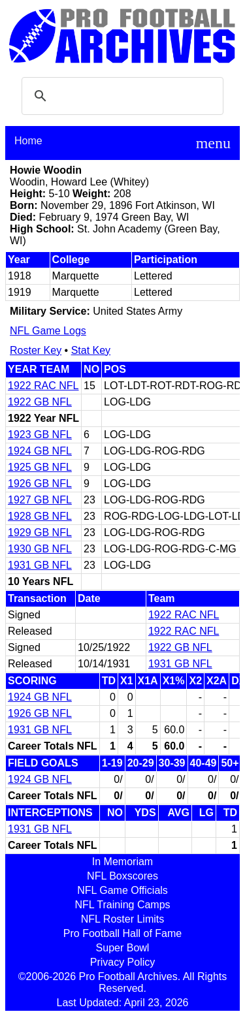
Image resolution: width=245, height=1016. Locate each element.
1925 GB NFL (40, 467)
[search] (120, 96)
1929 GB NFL (40, 532)
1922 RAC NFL (43, 385)
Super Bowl (123, 947)
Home (28, 140)
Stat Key (90, 350)
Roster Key (35, 350)
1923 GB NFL (40, 434)
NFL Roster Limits (122, 919)
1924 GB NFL (40, 450)
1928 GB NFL (40, 516)
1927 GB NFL (40, 499)
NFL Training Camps (122, 904)
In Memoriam (122, 861)
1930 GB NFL (40, 548)
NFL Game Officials (122, 890)
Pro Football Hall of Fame (122, 933)
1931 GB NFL (40, 565)
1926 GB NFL (40, 483)
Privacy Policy (122, 962)
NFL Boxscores (122, 875)
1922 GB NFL (40, 401)
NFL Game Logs (48, 330)
